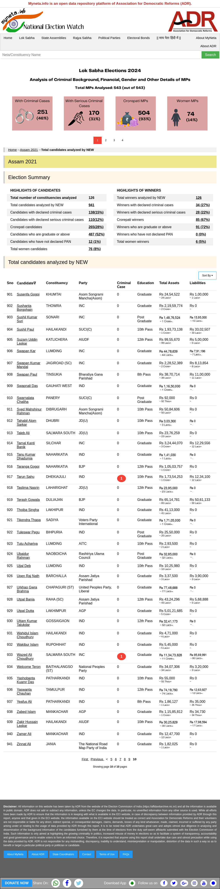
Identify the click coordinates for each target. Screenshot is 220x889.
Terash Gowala (28, 500)
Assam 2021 (29, 150)
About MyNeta (206, 38)
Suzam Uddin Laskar (27, 341)
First (85, 759)
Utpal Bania (26, 599)
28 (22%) (203, 212)
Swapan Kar (26, 351)
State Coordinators (63, 854)
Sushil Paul (25, 329)
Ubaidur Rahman (23, 555)
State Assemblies (53, 38)
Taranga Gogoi (28, 466)
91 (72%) (203, 227)
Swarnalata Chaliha (25, 400)
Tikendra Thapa (29, 520)
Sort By (207, 275)
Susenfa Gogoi (28, 294)
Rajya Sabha (82, 38)
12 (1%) (95, 241)
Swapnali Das (27, 386)
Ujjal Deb (24, 566)
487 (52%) (96, 234)
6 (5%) (201, 241)
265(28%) (96, 227)
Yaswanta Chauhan (24, 691)
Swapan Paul (27, 374)
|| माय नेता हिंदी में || (169, 38)
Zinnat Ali (24, 744)
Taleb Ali (23, 433)
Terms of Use (107, 854)
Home (8, 38)
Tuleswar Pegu (28, 532)
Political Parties (109, 38)
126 (199, 198)
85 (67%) (203, 219)
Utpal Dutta (25, 611)
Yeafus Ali (24, 701)
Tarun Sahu (25, 477)
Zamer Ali (24, 734)
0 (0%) (201, 234)
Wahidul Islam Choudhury (27, 635)
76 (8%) (95, 249)
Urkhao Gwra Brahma (27, 589)
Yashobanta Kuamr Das (26, 680)
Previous (97, 759)
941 (91, 205)
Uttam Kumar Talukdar (27, 623)
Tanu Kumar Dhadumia (26, 456)
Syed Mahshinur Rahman (29, 411)
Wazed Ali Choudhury (25, 656)
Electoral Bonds (138, 38)
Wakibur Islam (27, 644)
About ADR (208, 46)
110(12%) (96, 219)
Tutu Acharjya (27, 543)
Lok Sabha (27, 38)
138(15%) (96, 212)
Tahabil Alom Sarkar (26, 422)
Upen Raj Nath (28, 576)
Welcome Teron (29, 667)
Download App (115, 883)
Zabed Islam (26, 712)
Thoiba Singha (28, 510)
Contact (86, 854)
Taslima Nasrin (28, 487)
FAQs (126, 854)
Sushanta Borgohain (24, 307)
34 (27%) (203, 205)
